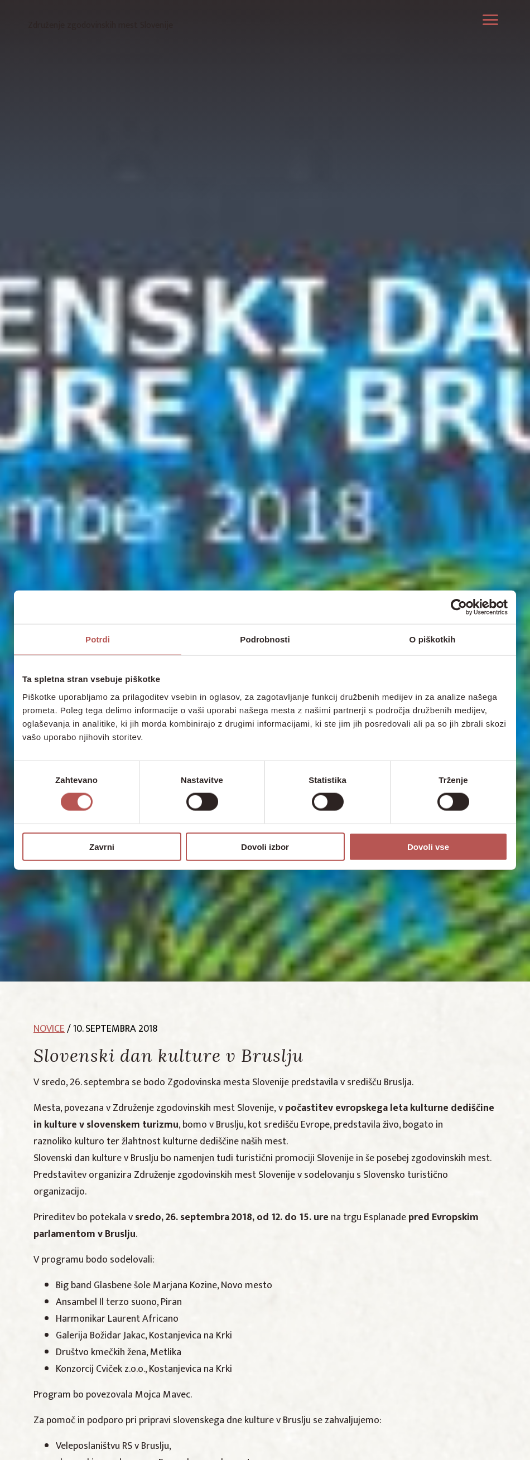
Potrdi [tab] (97, 639)
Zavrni (101, 846)
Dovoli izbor (265, 846)
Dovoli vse (428, 846)
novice (49, 1029)
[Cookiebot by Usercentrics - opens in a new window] (459, 607)
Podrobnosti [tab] (265, 639)
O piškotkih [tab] (432, 639)
